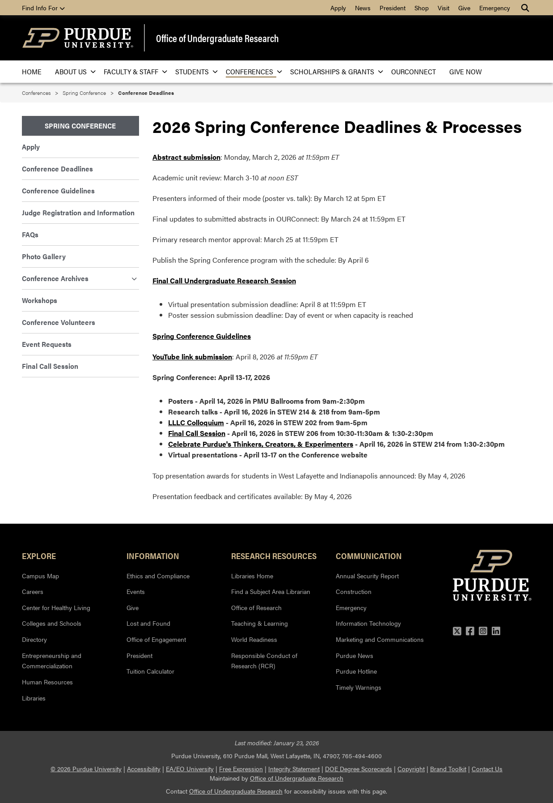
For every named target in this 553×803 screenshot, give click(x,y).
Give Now (465, 71)
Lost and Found (148, 623)
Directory (34, 639)
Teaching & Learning (259, 623)
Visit (443, 7)
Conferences (251, 71)
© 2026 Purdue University (86, 768)
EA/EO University (190, 768)
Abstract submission (186, 157)
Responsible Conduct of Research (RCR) (264, 661)
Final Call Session (196, 433)
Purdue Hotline (356, 670)
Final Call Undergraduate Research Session (224, 280)
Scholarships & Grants (334, 71)
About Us (72, 71)
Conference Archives (79, 278)
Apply (338, 7)
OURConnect (413, 71)
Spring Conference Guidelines (201, 336)
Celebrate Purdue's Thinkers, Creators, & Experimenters (260, 444)
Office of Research (256, 607)
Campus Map (40, 575)
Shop (421, 7)
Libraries (34, 697)
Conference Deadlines (57, 168)
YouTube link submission (192, 356)
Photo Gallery (44, 256)
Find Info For (43, 7)
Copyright (411, 768)
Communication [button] (369, 555)
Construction (353, 591)
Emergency (494, 7)
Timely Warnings (358, 687)
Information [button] (153, 555)
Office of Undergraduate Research (217, 38)
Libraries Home (252, 575)
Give (464, 7)
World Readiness (254, 639)
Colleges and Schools (51, 623)
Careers (32, 591)
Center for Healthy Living (56, 607)
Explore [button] (39, 555)
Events (136, 591)
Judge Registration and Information (78, 212)
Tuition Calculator (150, 670)
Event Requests (47, 344)
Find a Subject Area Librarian (270, 591)
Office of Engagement (156, 639)
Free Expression (241, 768)
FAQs (30, 234)
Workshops (39, 300)
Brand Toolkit (448, 768)
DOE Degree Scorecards (358, 768)
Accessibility (143, 768)
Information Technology (368, 623)
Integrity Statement (294, 768)
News (363, 7)
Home (32, 71)
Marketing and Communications (380, 639)
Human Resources (47, 681)
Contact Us (487, 768)
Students (193, 71)
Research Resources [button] (274, 555)
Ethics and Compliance (158, 575)
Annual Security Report (367, 575)
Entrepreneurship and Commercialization (51, 661)
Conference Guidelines (58, 190)
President (392, 7)
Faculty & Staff (133, 71)
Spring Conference (84, 93)
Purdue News (354, 655)
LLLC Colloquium (196, 422)
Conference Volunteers (58, 322)
